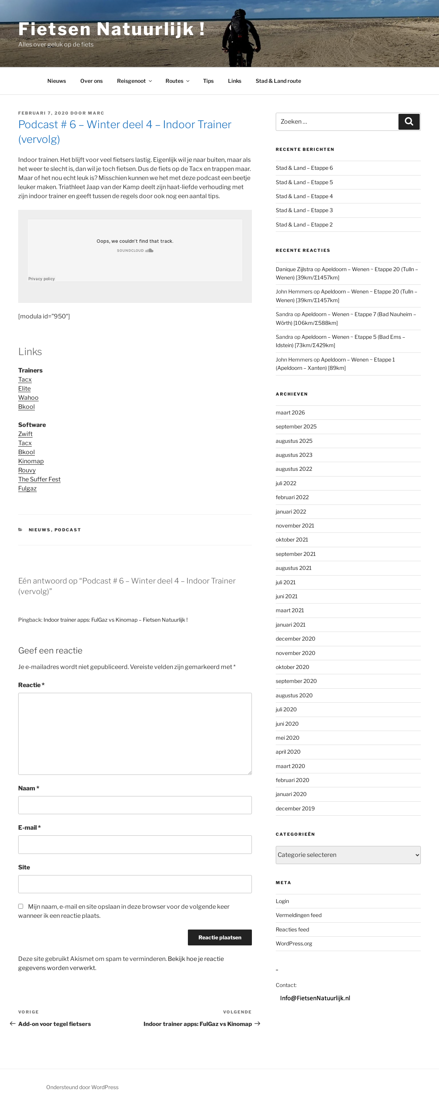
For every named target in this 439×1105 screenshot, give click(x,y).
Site (24, 867)
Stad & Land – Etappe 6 (304, 168)
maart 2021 (290, 610)
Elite (24, 388)
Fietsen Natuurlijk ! (112, 29)
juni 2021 (287, 596)
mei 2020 (288, 737)
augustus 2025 (294, 441)
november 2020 (296, 653)
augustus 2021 (294, 568)
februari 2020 (292, 780)
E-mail (29, 827)
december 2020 (296, 638)
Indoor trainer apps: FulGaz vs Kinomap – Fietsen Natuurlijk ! (115, 619)
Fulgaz (27, 488)
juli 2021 (286, 582)
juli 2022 (286, 483)
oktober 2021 (292, 539)
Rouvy (27, 470)
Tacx (25, 379)
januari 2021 (291, 624)
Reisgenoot (135, 81)
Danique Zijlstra (294, 269)
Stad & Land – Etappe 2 (304, 224)
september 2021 (296, 554)
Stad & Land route (278, 81)
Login (282, 901)
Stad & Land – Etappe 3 (304, 210)
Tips (208, 81)
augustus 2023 (294, 455)
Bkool (26, 406)
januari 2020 (291, 794)
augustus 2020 (294, 695)
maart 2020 (290, 766)
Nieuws (56, 81)
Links (234, 81)
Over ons (91, 81)
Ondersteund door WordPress (82, 1087)
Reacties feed (292, 929)
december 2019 (295, 808)
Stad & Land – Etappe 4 (304, 196)
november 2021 (295, 525)
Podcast (68, 529)
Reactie (31, 685)
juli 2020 (286, 709)
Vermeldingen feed (299, 915)
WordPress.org (294, 943)
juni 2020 (287, 723)
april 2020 (288, 751)
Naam (28, 788)
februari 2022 (292, 497)
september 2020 (296, 681)
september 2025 (296, 426)
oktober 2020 (292, 667)
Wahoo (28, 397)
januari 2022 (291, 511)
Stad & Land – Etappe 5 (304, 182)
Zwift (25, 434)
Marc (96, 113)
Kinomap (31, 461)
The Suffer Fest (39, 479)
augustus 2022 (294, 469)
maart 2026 (290, 412)
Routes (178, 81)
